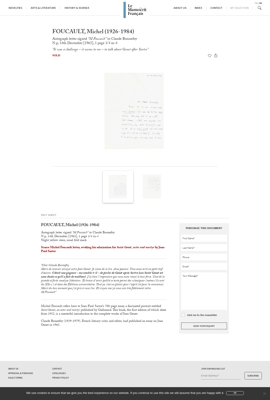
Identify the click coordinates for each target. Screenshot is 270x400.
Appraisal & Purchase (20, 373)
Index (198, 8)
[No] (264, 393)
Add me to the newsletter (202, 315)
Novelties (15, 8)
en (260, 3)
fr (256, 3)
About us (180, 8)
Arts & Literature (43, 8)
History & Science (77, 8)
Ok (235, 393)
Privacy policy (60, 378)
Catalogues (59, 373)
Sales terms (15, 378)
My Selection (239, 8)
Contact (216, 8)
